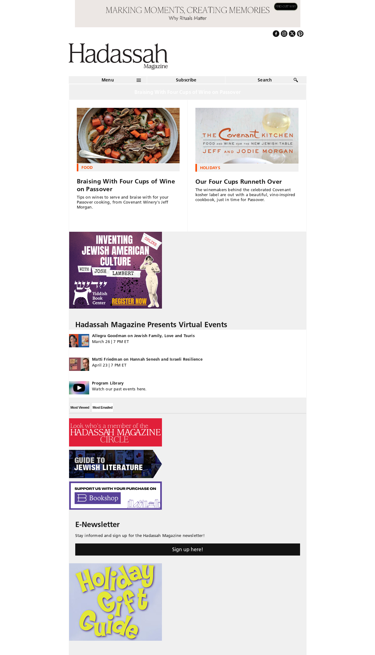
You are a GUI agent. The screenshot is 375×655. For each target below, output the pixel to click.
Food (87, 167)
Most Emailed (102, 407)
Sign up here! (187, 549)
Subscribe (186, 80)
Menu (108, 80)
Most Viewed (80, 407)
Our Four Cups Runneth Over (238, 181)
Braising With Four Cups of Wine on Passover (126, 185)
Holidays (210, 167)
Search (265, 80)
